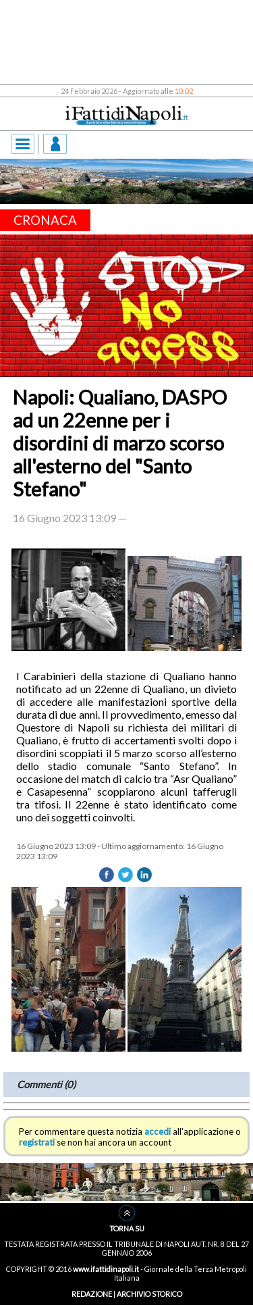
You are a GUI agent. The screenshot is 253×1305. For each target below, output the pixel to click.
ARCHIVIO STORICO (149, 1293)
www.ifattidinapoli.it (106, 1268)
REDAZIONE (92, 1293)
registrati (37, 1142)
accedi (157, 1131)
